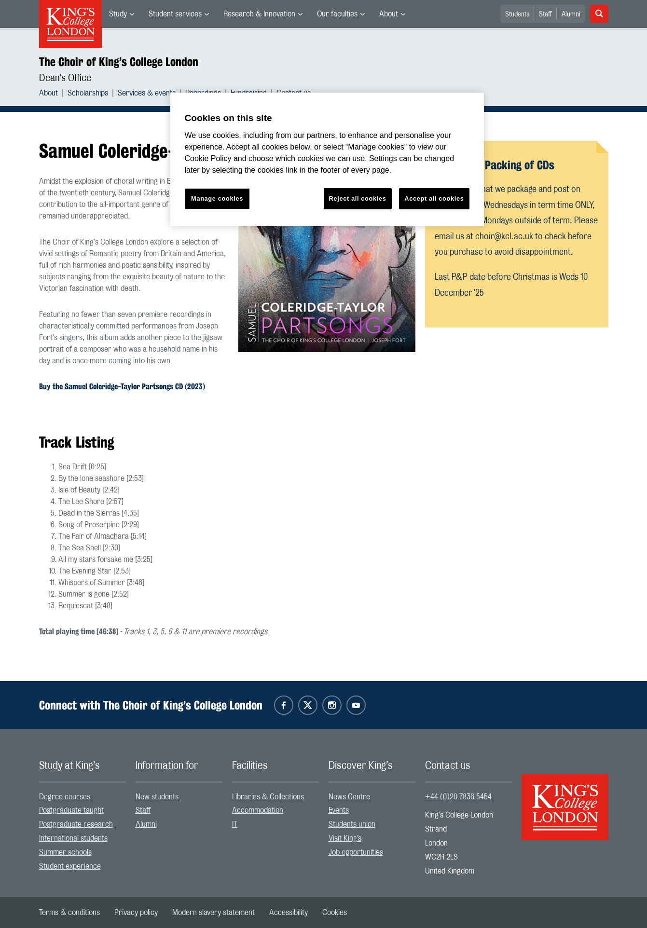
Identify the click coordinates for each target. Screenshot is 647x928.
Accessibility (288, 912)
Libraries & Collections (268, 797)
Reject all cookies (357, 198)
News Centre (349, 797)
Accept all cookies (434, 198)
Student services (175, 14)
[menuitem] (121, 14)
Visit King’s (345, 838)
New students (157, 797)
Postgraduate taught (71, 810)
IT (234, 824)
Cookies (334, 912)
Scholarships (88, 93)
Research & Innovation (259, 14)
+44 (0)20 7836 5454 (458, 797)
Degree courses (64, 797)
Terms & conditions (69, 912)
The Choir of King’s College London (118, 62)
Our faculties (337, 14)
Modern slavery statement (213, 912)
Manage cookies (217, 198)
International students (73, 838)
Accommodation (257, 810)
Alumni (571, 14)
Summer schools (65, 852)
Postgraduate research (76, 824)
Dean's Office (65, 78)
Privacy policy (136, 912)
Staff (545, 14)
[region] (327, 159)
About (388, 14)
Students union (352, 824)
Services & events (147, 93)
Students (517, 14)
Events (339, 810)
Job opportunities (356, 852)
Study (118, 14)
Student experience (70, 866)
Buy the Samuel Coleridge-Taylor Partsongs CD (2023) (122, 386)
